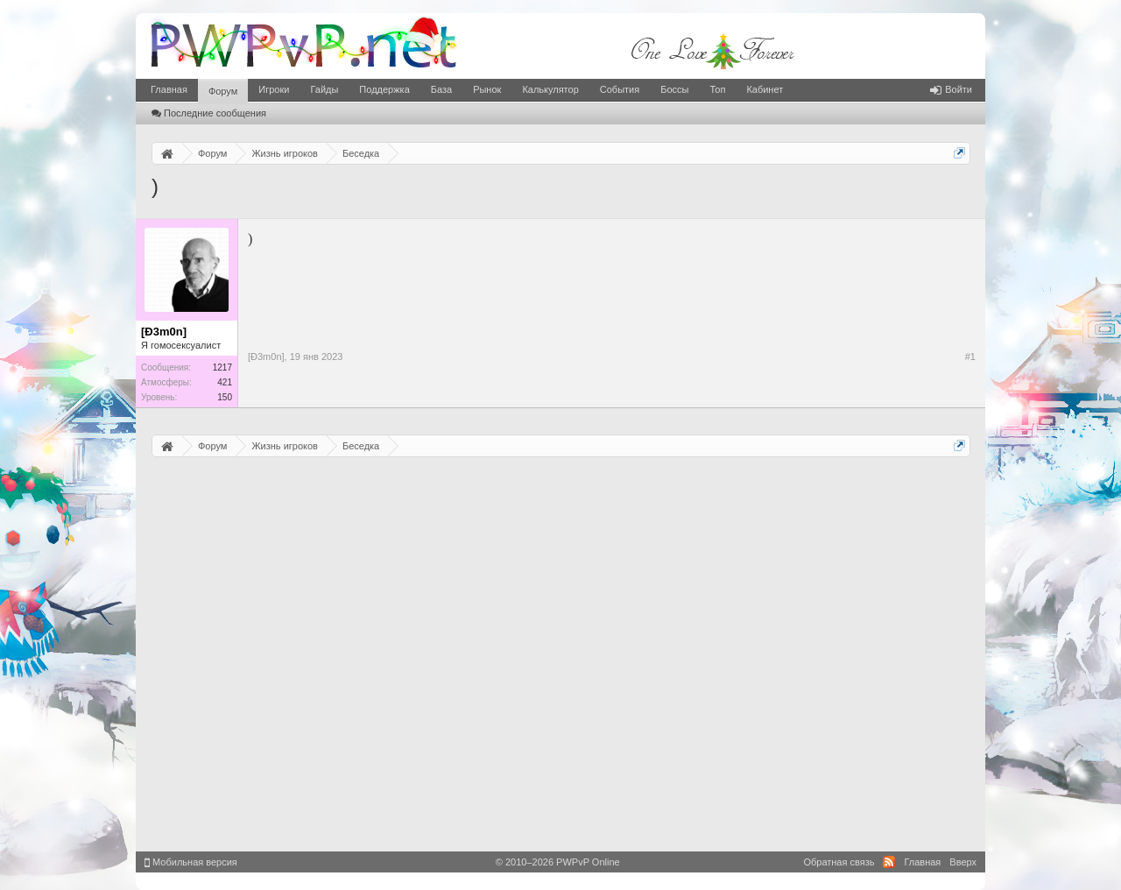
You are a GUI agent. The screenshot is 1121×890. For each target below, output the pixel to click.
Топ (717, 89)
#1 (970, 356)
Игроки (273, 89)
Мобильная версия (191, 862)
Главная (169, 89)
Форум (222, 91)
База (441, 89)
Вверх (962, 862)
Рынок (487, 89)
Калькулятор (550, 89)
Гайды (324, 89)
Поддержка (384, 89)
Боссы (674, 89)
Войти (951, 89)
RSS (889, 862)
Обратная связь (838, 862)
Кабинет (764, 89)
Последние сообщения (209, 113)
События (619, 89)
